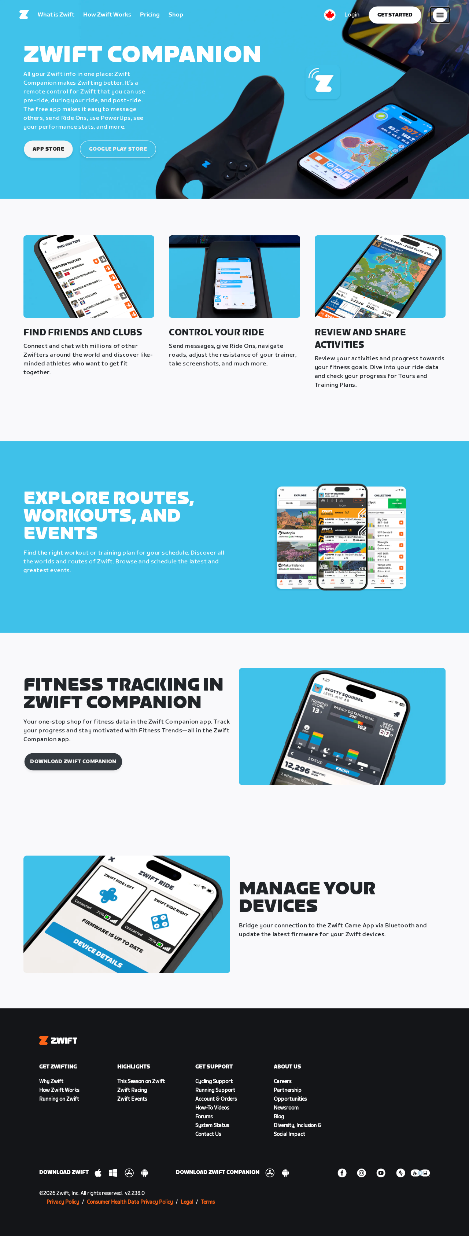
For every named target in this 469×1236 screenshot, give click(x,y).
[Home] (24, 16)
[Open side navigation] (440, 16)
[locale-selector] (330, 16)
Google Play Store (118, 149)
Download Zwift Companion (73, 761)
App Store (48, 149)
